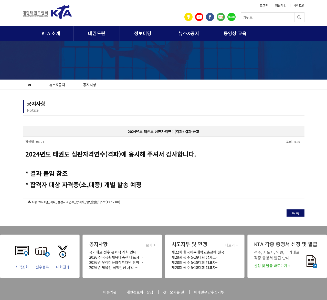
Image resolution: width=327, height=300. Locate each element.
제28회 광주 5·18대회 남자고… (195, 257)
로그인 (264, 5)
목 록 (295, 213)
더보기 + (148, 245)
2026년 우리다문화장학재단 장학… (116, 262)
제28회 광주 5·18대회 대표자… (195, 262)
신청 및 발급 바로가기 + (272, 265)
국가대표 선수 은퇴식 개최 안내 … (115, 252)
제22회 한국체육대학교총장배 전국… (200, 252)
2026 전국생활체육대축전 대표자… (116, 257)
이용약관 (110, 292)
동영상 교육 (235, 33)
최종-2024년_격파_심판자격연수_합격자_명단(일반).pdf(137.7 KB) (75, 202)
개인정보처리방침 (139, 292)
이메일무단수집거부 (209, 292)
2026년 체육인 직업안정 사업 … (113, 267)
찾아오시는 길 (173, 292)
